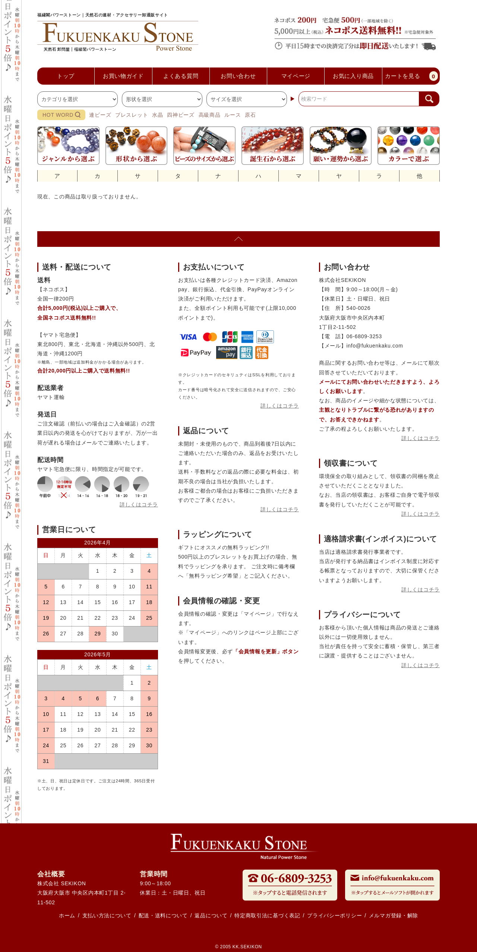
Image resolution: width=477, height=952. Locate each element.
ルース (232, 115)
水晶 (157, 115)
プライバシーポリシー (334, 915)
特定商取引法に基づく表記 (267, 915)
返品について (211, 915)
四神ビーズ (181, 115)
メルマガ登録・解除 (393, 915)
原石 (250, 115)
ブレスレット (131, 115)
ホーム (67, 915)
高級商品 (210, 115)
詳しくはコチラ (139, 505)
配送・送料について (163, 915)
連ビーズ (100, 115)
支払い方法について (107, 915)
